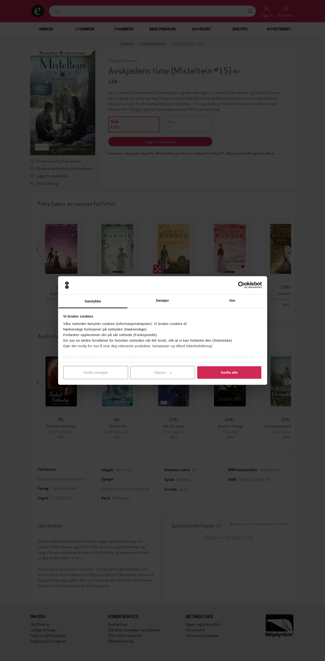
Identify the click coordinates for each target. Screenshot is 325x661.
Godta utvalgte (95, 372)
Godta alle (229, 372)
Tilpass (162, 372)
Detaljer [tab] (162, 300)
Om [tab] (232, 300)
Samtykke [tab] (93, 301)
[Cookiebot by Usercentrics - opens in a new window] (241, 285)
